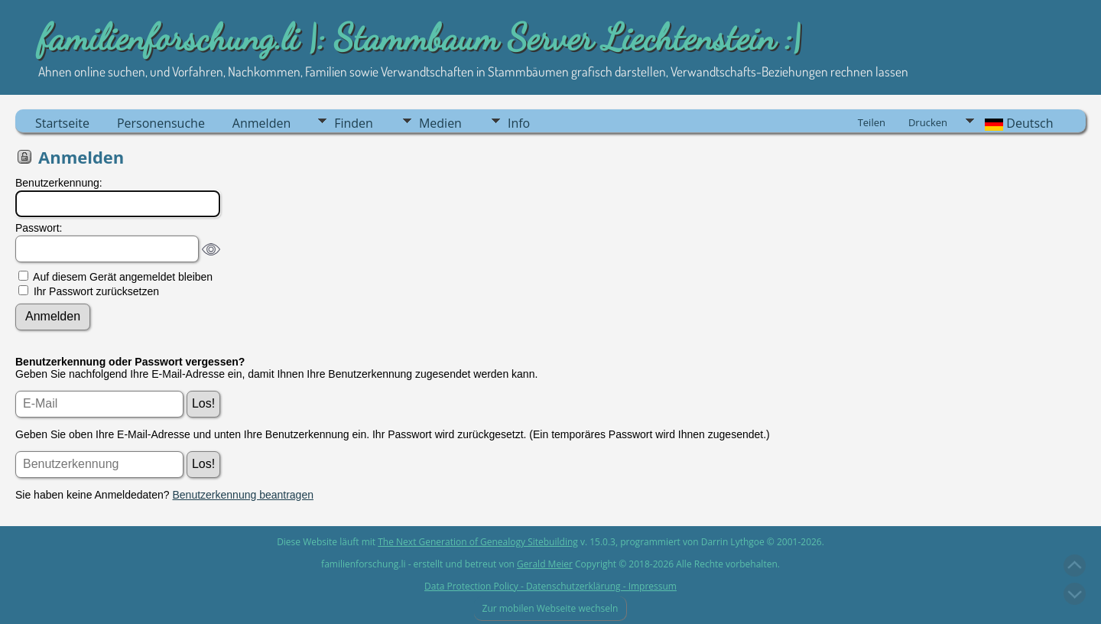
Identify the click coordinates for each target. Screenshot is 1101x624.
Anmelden (261, 123)
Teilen (871, 122)
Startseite (62, 123)
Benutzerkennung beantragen (243, 495)
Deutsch (1018, 123)
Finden (353, 123)
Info (519, 123)
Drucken (927, 122)
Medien (440, 123)
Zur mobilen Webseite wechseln (549, 608)
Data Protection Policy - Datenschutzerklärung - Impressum (550, 586)
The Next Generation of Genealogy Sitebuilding (478, 541)
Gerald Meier (545, 563)
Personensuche (161, 123)
